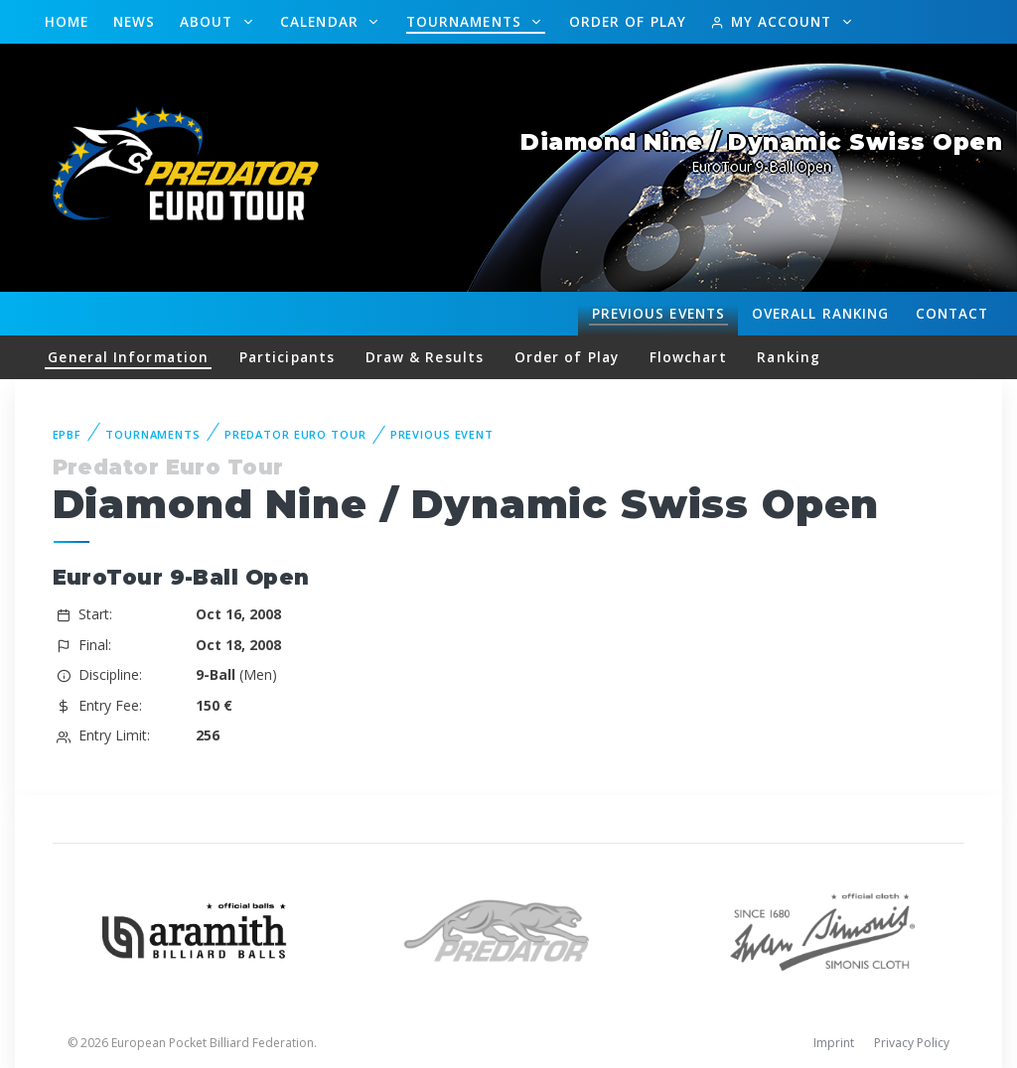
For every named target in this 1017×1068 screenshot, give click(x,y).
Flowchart (688, 356)
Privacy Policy (911, 1042)
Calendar (321, 21)
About (209, 21)
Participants (287, 356)
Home (66, 21)
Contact (952, 313)
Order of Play (627, 21)
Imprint (833, 1042)
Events (658, 313)
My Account (773, 21)
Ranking (820, 313)
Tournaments (466, 21)
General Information (128, 356)
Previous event (442, 434)
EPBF (67, 434)
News (134, 21)
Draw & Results (424, 356)
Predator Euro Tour (295, 434)
